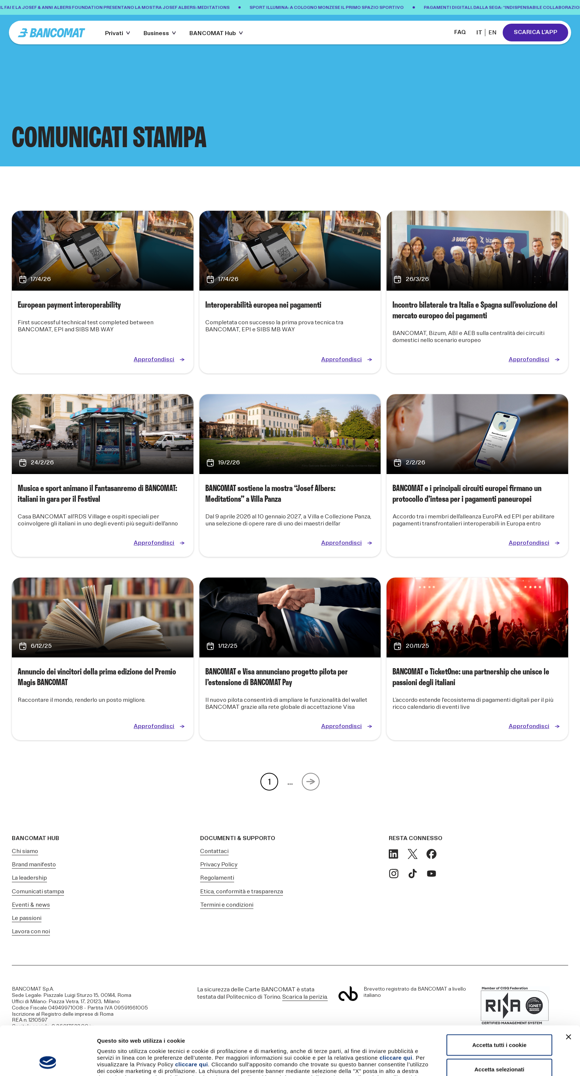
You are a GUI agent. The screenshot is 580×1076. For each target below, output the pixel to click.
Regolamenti (217, 878)
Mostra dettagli (389, 1061)
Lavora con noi (31, 931)
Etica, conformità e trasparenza (241, 891)
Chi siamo (25, 851)
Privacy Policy (218, 864)
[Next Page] (311, 782)
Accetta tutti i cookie (499, 999)
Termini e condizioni (226, 904)
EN (492, 32)
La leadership (29, 878)
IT (479, 32)
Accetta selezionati (499, 1023)
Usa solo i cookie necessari (499, 1047)
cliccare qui (396, 1012)
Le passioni (26, 918)
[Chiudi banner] (568, 991)
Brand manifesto (34, 864)
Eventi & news (31, 904)
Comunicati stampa (38, 891)
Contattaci (214, 851)
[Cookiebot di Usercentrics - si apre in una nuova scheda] (48, 1061)
